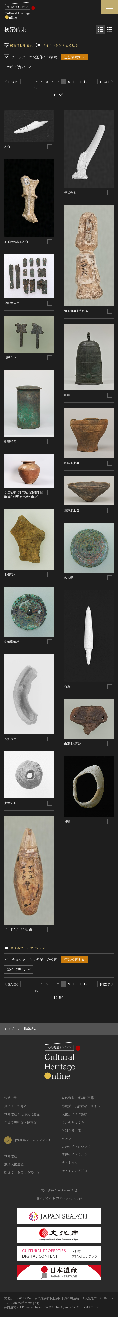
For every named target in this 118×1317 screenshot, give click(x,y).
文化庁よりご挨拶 (74, 1114)
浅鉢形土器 (71, 510)
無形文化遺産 (14, 1164)
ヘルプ (66, 1138)
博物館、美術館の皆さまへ (81, 1106)
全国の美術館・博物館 (20, 1122)
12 (85, 81)
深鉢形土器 (71, 463)
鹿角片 (8, 146)
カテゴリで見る (15, 1106)
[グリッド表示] (100, 29)
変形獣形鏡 (11, 641)
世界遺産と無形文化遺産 (22, 1114)
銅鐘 (67, 395)
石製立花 (10, 357)
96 (36, 87)
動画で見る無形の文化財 (22, 1172)
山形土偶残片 (73, 743)
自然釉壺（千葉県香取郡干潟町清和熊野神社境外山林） (23, 494)
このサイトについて (76, 1146)
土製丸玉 (10, 803)
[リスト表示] (109, 29)
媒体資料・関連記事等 (78, 1097)
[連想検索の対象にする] (49, 146)
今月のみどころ (73, 1122)
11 (80, 81)
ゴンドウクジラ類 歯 (18, 929)
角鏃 (67, 686)
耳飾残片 (10, 739)
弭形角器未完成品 (76, 311)
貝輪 (67, 821)
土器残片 (10, 574)
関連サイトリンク (74, 1154)
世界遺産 (10, 1156)
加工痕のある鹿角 (16, 241)
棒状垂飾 (70, 192)
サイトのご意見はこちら (79, 1170)
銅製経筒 (10, 441)
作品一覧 (10, 1097)
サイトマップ (71, 1162)
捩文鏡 (68, 577)
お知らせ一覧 (71, 1130)
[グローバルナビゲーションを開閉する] (109, 7)
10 (75, 81)
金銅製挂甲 (11, 303)
